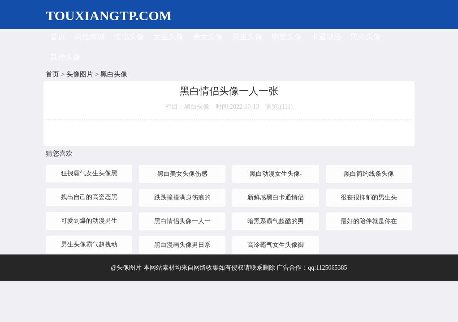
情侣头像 (129, 37)
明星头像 (287, 37)
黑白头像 (365, 37)
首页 (57, 37)
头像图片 (79, 74)
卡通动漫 (326, 37)
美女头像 (208, 37)
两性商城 (89, 37)
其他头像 (65, 57)
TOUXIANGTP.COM (109, 15)
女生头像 (168, 37)
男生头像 (247, 37)
